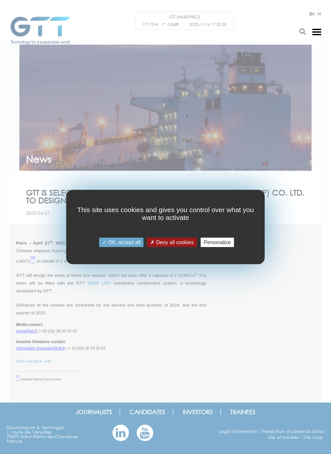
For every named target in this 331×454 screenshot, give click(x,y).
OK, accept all (121, 242)
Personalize (217, 242)
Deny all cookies (172, 242)
